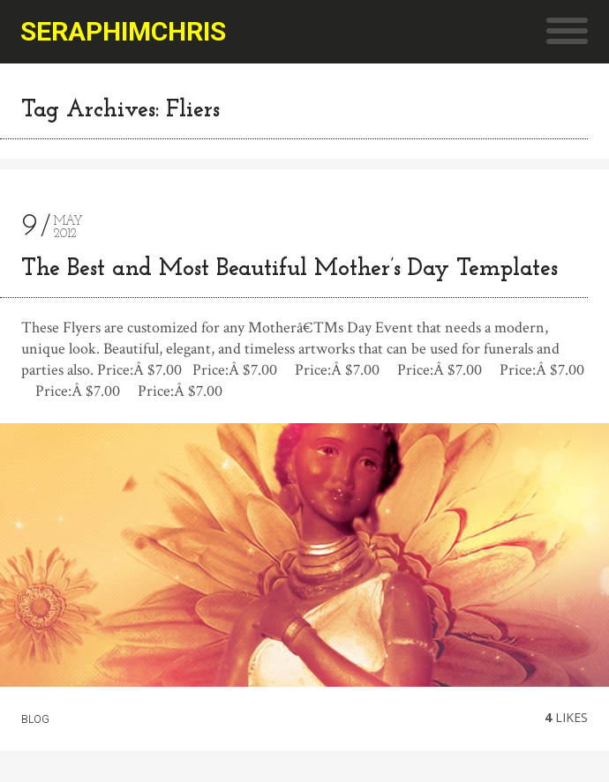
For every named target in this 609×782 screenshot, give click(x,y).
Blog (35, 719)
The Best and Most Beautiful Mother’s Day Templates (289, 269)
